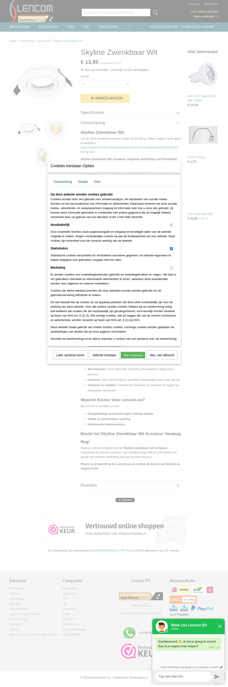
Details (83, 187)
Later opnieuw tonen (70, 361)
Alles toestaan (133, 361)
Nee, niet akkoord (162, 361)
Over (97, 187)
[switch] (171, 230)
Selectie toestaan (104, 361)
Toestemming (62, 187)
